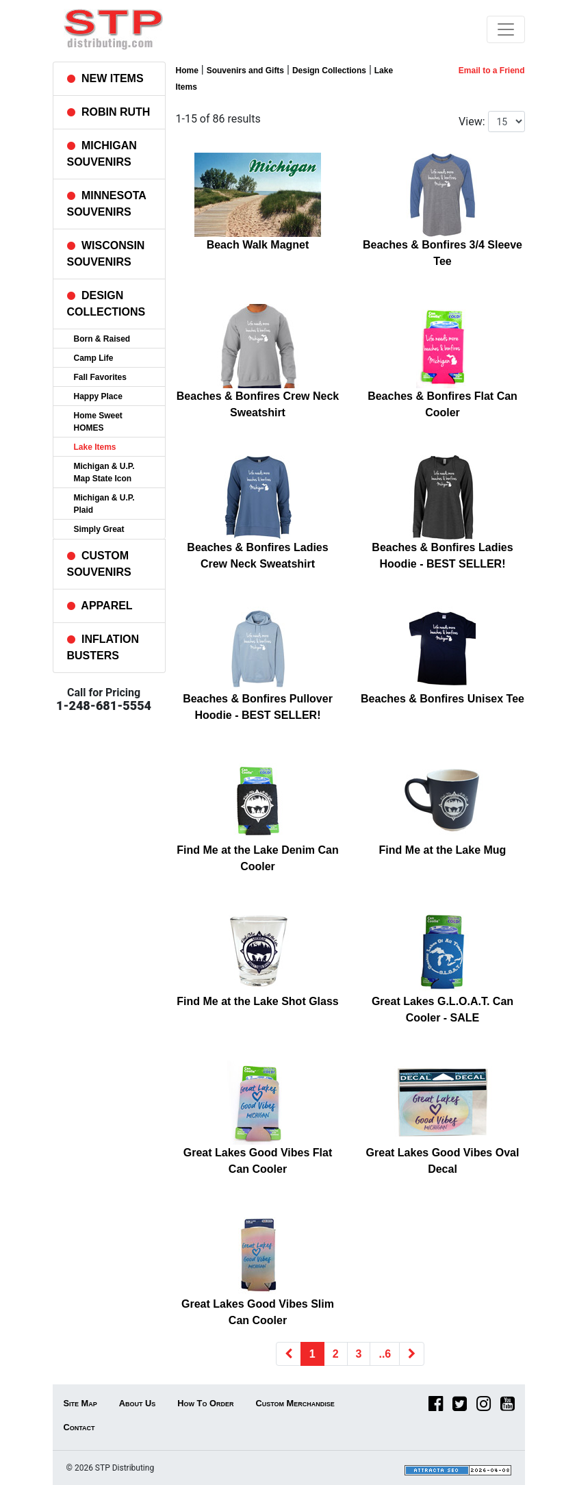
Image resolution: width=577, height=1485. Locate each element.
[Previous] (288, 1354)
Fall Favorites (100, 377)
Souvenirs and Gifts (245, 70)
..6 (385, 1354)
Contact (79, 1427)
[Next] (411, 1354)
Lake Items (95, 447)
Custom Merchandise (294, 1403)
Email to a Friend (492, 70)
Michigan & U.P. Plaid (104, 504)
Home (187, 70)
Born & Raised (102, 339)
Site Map (80, 1403)
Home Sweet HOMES (98, 422)
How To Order (205, 1403)
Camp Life (94, 358)
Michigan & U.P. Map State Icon (104, 472)
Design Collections (329, 70)
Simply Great (99, 529)
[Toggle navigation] (506, 29)
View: (472, 121)
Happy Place (98, 396)
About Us (137, 1403)
